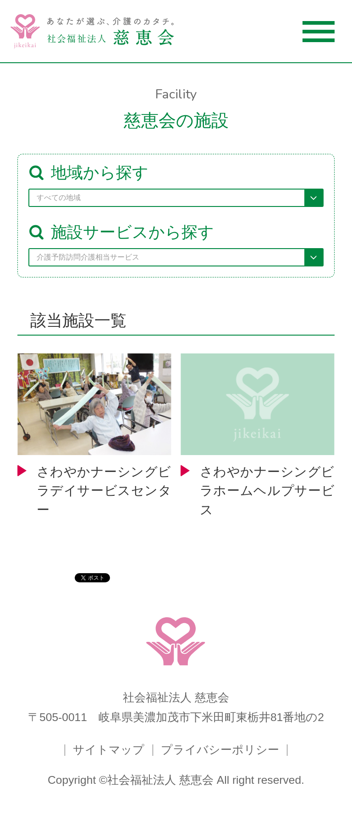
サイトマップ (108, 750)
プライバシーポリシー (220, 750)
